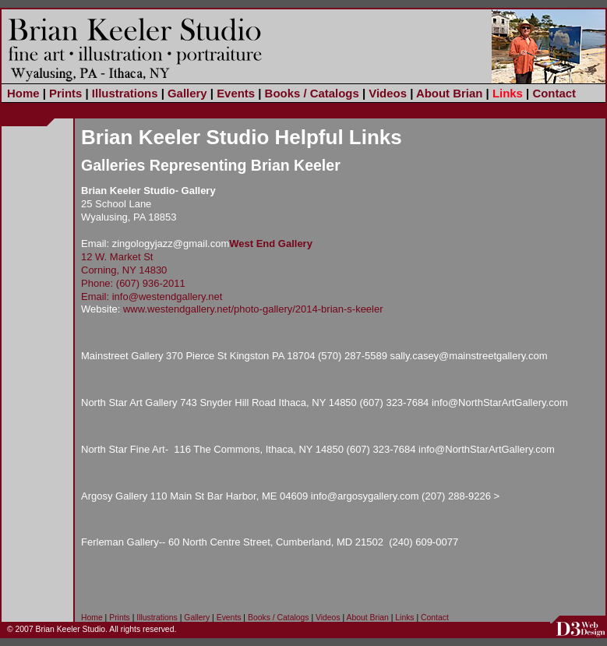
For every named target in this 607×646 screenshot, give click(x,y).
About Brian (449, 93)
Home (23, 93)
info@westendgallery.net (167, 296)
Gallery (187, 93)
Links (507, 93)
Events (236, 93)
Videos (388, 93)
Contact (554, 93)
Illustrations (125, 93)
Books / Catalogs (312, 93)
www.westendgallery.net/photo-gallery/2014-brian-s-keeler (253, 309)
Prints (65, 93)
